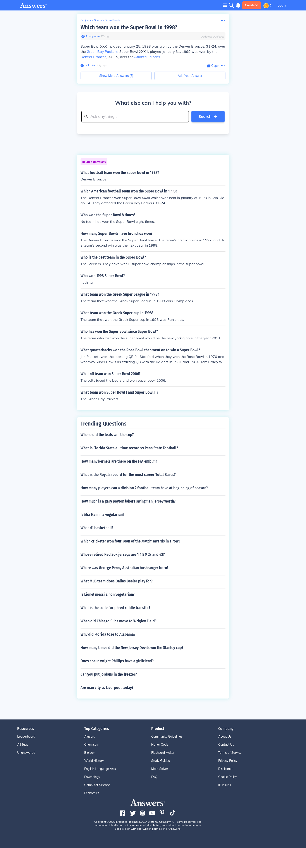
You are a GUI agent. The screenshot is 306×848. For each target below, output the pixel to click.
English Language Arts (100, 769)
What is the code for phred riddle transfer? (115, 607)
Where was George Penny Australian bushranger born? (124, 567)
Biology (89, 753)
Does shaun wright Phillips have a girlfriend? (117, 661)
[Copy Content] (212, 66)
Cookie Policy (227, 777)
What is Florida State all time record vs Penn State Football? (129, 448)
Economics (91, 793)
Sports (98, 20)
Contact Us (226, 745)
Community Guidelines (166, 736)
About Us (224, 736)
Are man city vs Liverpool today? (107, 687)
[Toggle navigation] (225, 5)
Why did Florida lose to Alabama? (108, 634)
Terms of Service (230, 753)
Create (251, 5)
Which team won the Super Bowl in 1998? (129, 27)
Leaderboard (26, 736)
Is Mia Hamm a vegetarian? (102, 514)
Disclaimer (225, 769)
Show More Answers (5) (116, 76)
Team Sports (112, 20)
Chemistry (91, 745)
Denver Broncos (93, 57)
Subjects (86, 20)
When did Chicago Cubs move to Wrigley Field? (118, 621)
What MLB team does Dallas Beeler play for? (117, 581)
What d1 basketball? (97, 527)
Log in (282, 5)
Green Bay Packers (102, 51)
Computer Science (97, 785)
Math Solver (159, 769)
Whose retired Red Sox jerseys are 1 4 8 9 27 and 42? (123, 554)
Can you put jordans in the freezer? (109, 674)
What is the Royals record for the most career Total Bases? (128, 474)
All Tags (22, 745)
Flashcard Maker (162, 753)
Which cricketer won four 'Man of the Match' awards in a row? (130, 541)
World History (94, 761)
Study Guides (160, 761)
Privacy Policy (227, 761)
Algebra (89, 736)
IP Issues (224, 785)
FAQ (154, 777)
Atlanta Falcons (147, 57)
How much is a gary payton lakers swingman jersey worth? (128, 501)
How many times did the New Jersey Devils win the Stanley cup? (132, 647)
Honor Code (159, 745)
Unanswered (26, 753)
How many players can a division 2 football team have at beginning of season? (144, 488)
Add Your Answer (190, 76)
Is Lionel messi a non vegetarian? (107, 594)
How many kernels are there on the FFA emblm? (119, 461)
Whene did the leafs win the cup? (107, 434)
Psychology (92, 777)
